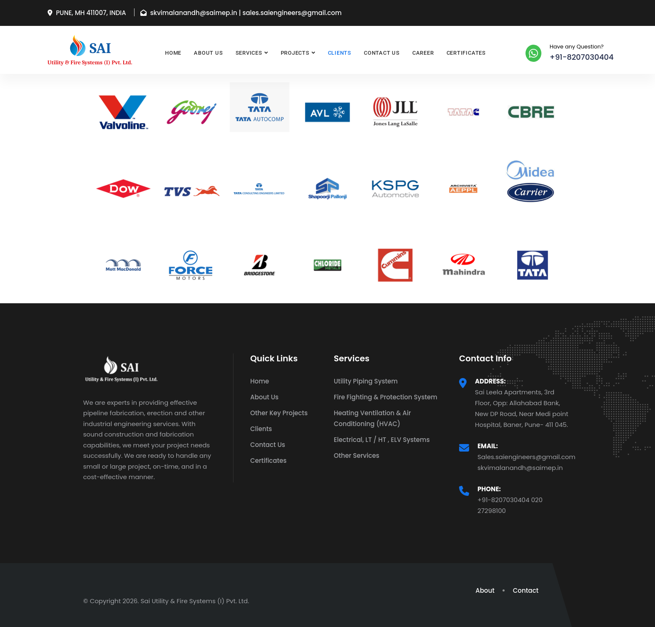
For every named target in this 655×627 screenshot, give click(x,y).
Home (173, 53)
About (485, 590)
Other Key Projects (278, 413)
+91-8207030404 (582, 57)
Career (423, 53)
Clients (339, 53)
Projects (295, 53)
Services (249, 53)
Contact (525, 590)
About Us (208, 53)
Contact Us (382, 53)
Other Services (356, 455)
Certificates (466, 53)
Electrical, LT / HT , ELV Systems (382, 439)
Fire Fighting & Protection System (385, 397)
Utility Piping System (366, 381)
